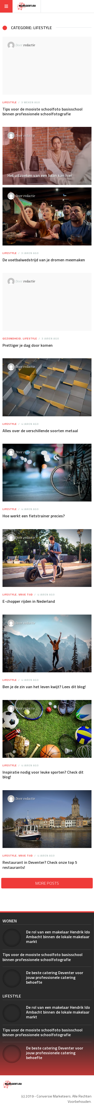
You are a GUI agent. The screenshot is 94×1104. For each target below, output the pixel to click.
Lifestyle (10, 102)
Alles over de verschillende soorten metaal (40, 431)
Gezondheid (12, 338)
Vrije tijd (26, 594)
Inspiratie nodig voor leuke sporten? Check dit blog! (43, 774)
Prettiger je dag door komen (28, 345)
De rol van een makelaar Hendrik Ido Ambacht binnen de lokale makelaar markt (58, 936)
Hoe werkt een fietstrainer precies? (34, 516)
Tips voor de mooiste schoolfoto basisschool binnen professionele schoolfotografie (42, 111)
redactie (29, 45)
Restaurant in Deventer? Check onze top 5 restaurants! (40, 864)
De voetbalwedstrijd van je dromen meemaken (44, 260)
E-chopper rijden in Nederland (29, 601)
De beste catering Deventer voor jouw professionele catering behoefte (54, 977)
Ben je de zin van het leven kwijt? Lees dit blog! (44, 687)
